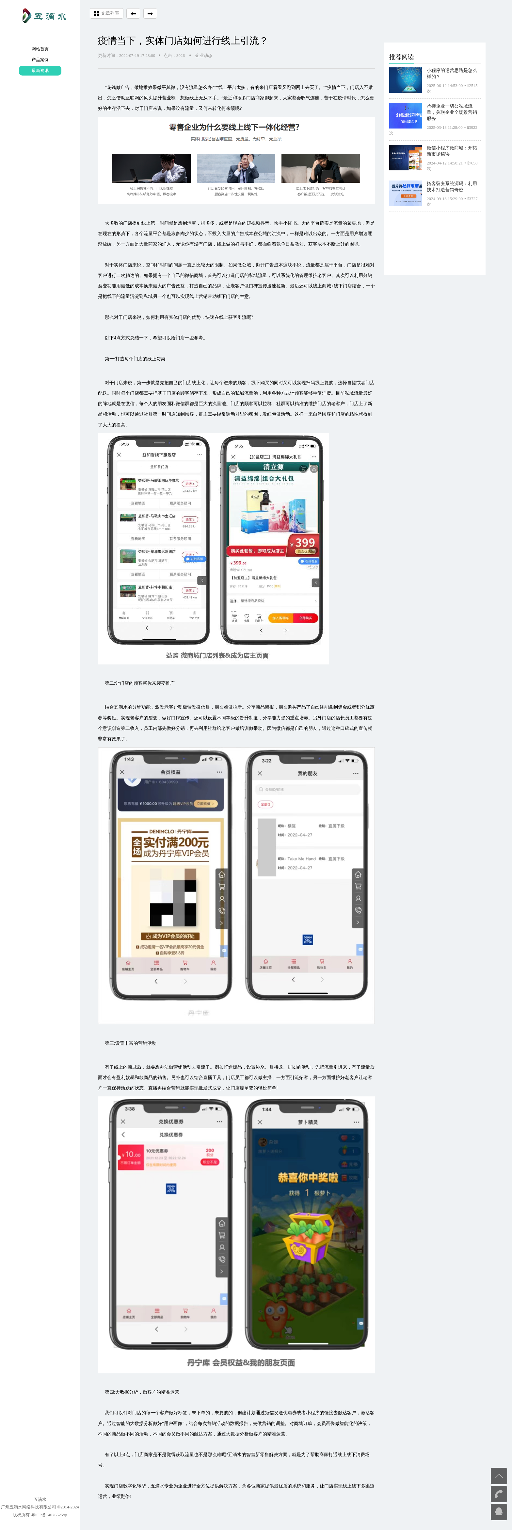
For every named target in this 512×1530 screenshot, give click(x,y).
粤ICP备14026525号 (49, 1514)
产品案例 (40, 59)
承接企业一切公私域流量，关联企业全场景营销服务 (452, 112)
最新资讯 (40, 70)
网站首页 (40, 48)
